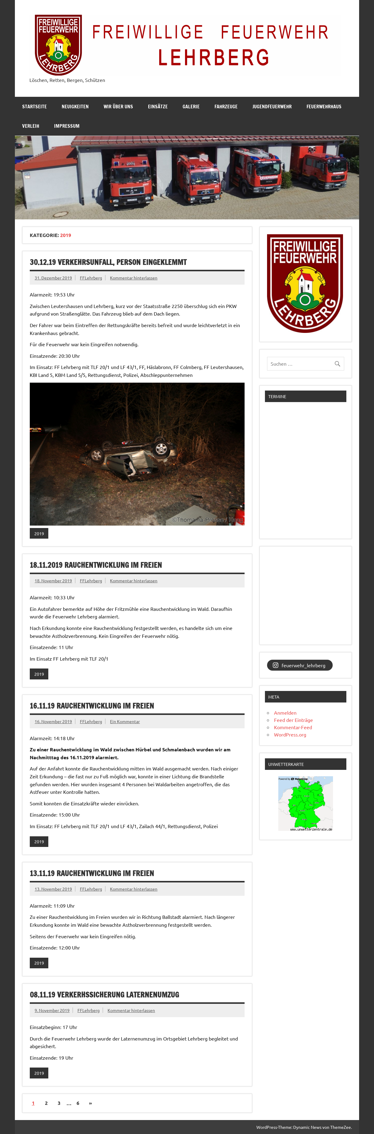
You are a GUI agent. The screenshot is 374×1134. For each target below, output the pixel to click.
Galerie (191, 106)
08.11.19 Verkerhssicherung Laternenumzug (104, 995)
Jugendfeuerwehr (272, 106)
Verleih (30, 126)
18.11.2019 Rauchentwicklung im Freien (96, 565)
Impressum (67, 126)
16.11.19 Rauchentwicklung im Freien (92, 706)
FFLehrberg (91, 277)
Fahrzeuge (226, 106)
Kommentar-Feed (293, 727)
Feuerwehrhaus (324, 106)
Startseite (34, 106)
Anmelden (285, 712)
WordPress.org (290, 734)
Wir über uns (118, 106)
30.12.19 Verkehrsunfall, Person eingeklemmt (108, 262)
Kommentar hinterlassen (133, 277)
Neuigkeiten (75, 106)
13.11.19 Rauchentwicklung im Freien (92, 873)
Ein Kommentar (125, 721)
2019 (39, 533)
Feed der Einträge (293, 720)
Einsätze (158, 106)
